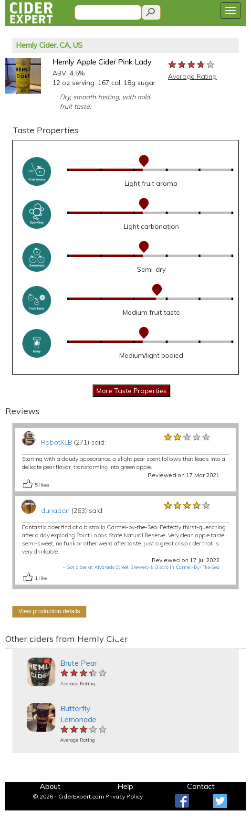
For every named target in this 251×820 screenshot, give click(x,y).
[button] (11, 648)
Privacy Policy (124, 796)
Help (125, 786)
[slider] (192, 65)
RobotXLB (56, 442)
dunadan (55, 510)
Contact (201, 786)
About (50, 786)
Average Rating (192, 76)
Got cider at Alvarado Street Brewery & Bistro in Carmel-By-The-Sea (143, 567)
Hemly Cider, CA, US (49, 45)
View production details (49, 611)
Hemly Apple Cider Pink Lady (102, 61)
